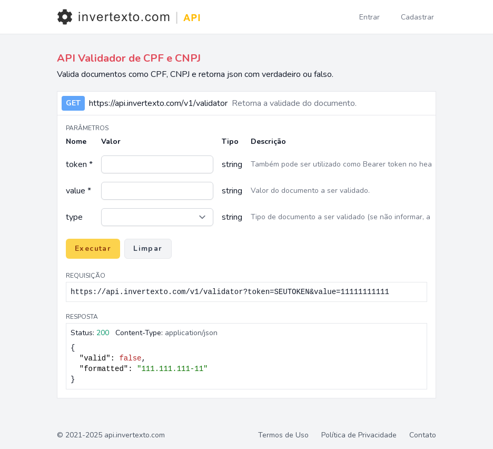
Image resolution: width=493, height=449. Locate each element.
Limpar (147, 248)
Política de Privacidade (359, 435)
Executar (93, 248)
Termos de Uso (283, 435)
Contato (422, 435)
